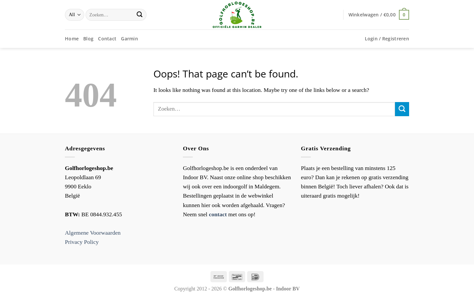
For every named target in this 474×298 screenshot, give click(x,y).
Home (72, 38)
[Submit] (139, 15)
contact (218, 214)
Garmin (129, 38)
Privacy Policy (82, 242)
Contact (107, 38)
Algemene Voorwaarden (93, 232)
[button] (378, 14)
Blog (88, 38)
